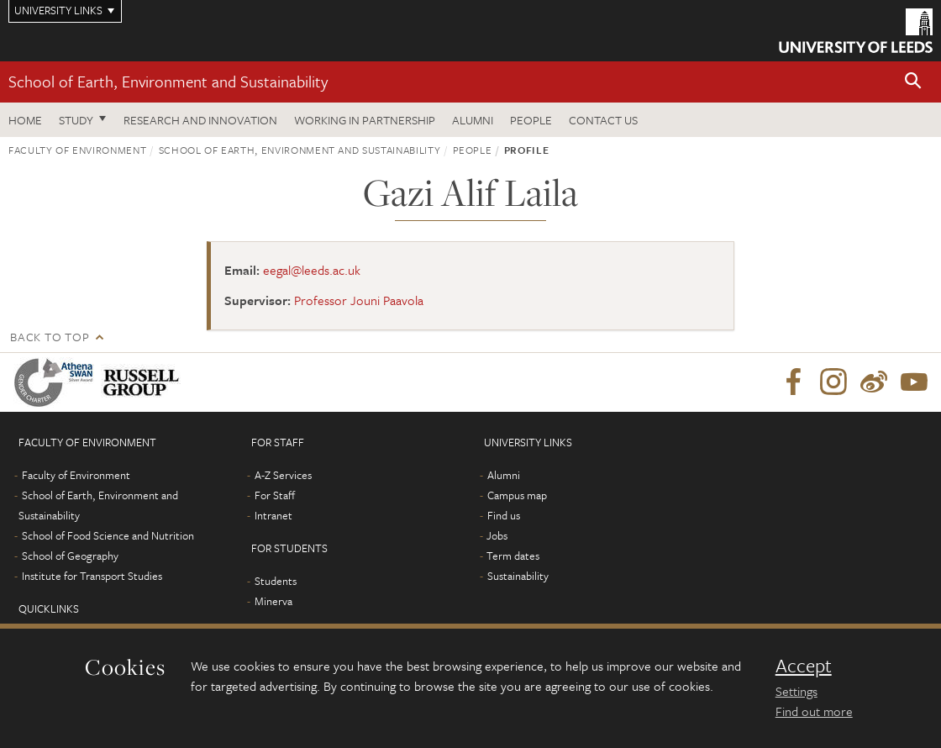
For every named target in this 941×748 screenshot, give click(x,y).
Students (276, 580)
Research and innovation (200, 120)
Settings (796, 691)
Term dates (512, 555)
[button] (913, 82)
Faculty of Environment (77, 149)
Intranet (273, 515)
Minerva (273, 601)
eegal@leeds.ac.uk (311, 270)
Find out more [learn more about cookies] (814, 711)
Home (25, 120)
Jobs (496, 535)
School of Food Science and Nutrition (108, 535)
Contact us (603, 120)
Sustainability (518, 575)
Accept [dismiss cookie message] (803, 666)
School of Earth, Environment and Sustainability (168, 81)
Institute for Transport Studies (92, 575)
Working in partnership (364, 120)
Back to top (49, 336)
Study (76, 120)
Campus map (517, 495)
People (531, 120)
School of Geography (70, 555)
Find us (503, 515)
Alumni (472, 120)
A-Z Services (283, 474)
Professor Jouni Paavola (358, 300)
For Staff (275, 495)
